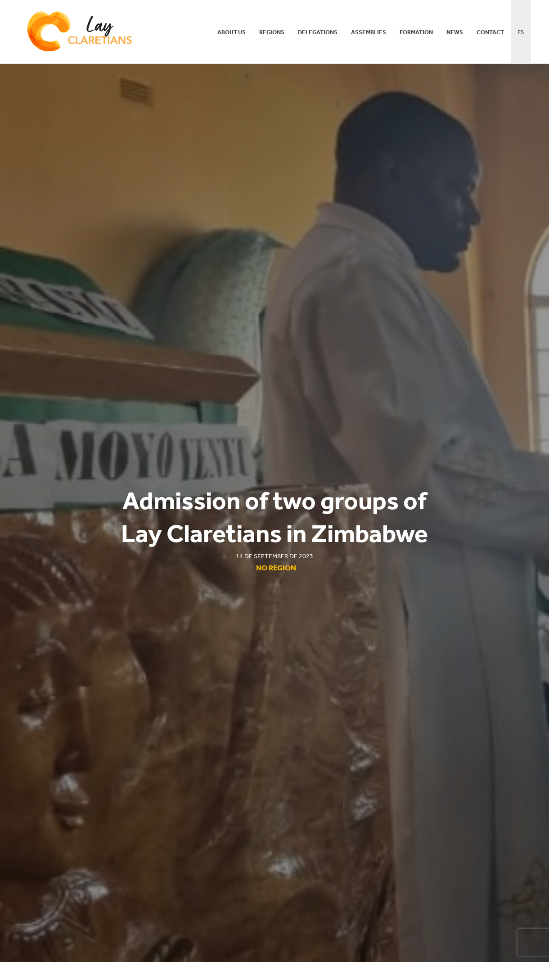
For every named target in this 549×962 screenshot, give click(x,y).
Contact (490, 32)
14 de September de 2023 (274, 556)
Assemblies (368, 32)
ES (521, 32)
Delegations (318, 32)
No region (276, 567)
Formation (416, 32)
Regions (271, 32)
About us (231, 32)
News (454, 32)
